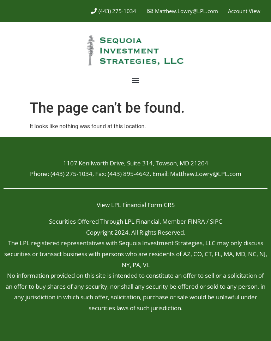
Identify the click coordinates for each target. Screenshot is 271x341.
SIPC (216, 221)
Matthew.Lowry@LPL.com (186, 10)
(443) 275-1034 (71, 174)
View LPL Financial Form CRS (136, 205)
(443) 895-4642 (129, 174)
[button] (135, 80)
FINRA (196, 221)
